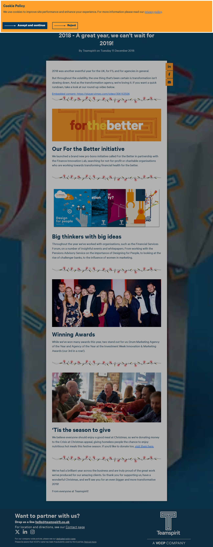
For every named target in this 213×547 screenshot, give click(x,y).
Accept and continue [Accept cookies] (31, 25)
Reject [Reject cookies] (71, 25)
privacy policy (153, 11)
